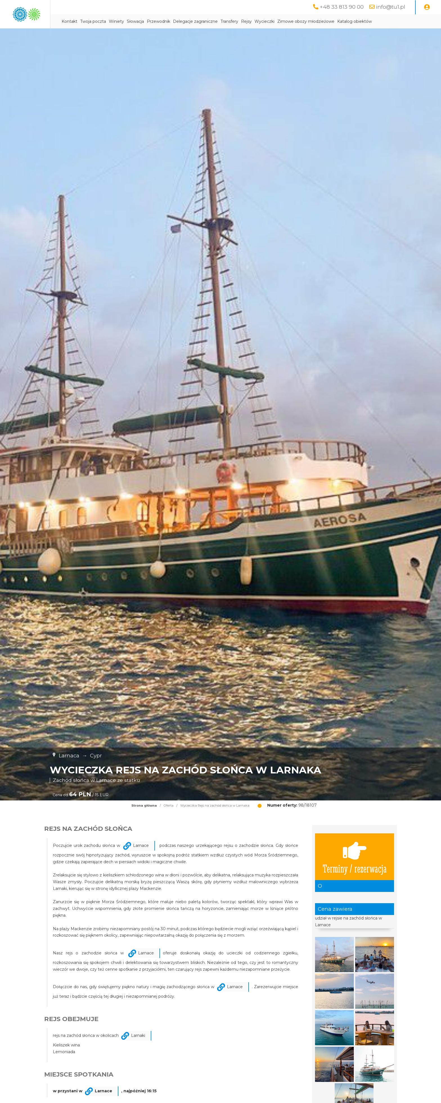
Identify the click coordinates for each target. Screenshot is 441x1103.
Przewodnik (209, 21)
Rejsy (297, 21)
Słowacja (186, 21)
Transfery (280, 21)
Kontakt (121, 21)
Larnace (141, 845)
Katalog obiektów (405, 21)
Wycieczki (316, 21)
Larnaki (138, 1035)
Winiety (167, 21)
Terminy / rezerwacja (355, 857)
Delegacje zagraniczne (246, 21)
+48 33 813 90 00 (340, 7)
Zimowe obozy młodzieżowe (357, 21)
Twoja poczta (144, 21)
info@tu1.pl (390, 7)
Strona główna (144, 806)
